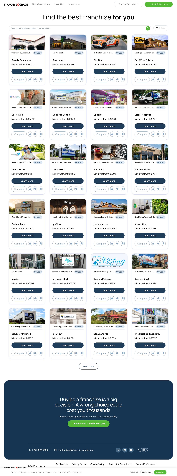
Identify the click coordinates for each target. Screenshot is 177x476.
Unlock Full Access (159, 4)
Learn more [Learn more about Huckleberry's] (109, 235)
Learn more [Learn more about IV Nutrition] (150, 235)
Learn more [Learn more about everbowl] (109, 180)
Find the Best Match (128, 4)
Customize (146, 472)
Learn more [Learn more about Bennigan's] (68, 71)
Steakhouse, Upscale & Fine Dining (104, 326)
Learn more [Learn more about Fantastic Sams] (150, 180)
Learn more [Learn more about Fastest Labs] (27, 235)
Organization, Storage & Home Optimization (21, 53)
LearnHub (59, 4)
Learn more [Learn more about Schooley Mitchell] (27, 345)
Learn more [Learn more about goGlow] (68, 235)
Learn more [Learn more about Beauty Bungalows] (27, 71)
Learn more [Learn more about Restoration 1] (150, 290)
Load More (88, 366)
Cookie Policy (97, 464)
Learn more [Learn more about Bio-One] (109, 71)
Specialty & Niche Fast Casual (104, 162)
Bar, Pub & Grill (57, 53)
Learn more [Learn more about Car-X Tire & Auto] (150, 71)
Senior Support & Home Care (21, 107)
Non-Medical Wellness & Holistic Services (145, 217)
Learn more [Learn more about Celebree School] (68, 126)
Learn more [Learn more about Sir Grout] (68, 345)
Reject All (134, 472)
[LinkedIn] (124, 450)
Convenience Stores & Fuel (62, 272)
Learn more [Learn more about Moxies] (27, 290)
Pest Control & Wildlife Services (145, 107)
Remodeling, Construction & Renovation (62, 326)
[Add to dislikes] (35, 79)
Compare (19, 79)
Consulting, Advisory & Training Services (21, 326)
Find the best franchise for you (88, 423)
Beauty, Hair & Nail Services (144, 162)
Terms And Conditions (120, 464)
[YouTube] (131, 450)
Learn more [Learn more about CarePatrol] (27, 126)
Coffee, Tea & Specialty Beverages (104, 107)
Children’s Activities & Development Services (62, 107)
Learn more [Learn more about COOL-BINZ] (68, 180)
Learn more (77, 472)
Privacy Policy (79, 464)
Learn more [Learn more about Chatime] (109, 126)
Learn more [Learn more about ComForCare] (27, 180)
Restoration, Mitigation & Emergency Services (104, 53)
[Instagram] (118, 450)
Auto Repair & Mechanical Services (145, 53)
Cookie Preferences (146, 464)
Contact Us (62, 464)
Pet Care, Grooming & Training (104, 272)
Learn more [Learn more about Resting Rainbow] (109, 290)
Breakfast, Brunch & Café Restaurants (104, 217)
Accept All (160, 472)
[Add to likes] (30, 79)
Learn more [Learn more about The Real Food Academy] (150, 345)
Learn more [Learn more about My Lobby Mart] (68, 290)
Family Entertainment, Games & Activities (145, 326)
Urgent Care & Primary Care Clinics (21, 217)
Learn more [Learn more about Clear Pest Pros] (150, 126)
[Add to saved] (40, 79)
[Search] (148, 28)
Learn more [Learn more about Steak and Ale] (109, 345)
